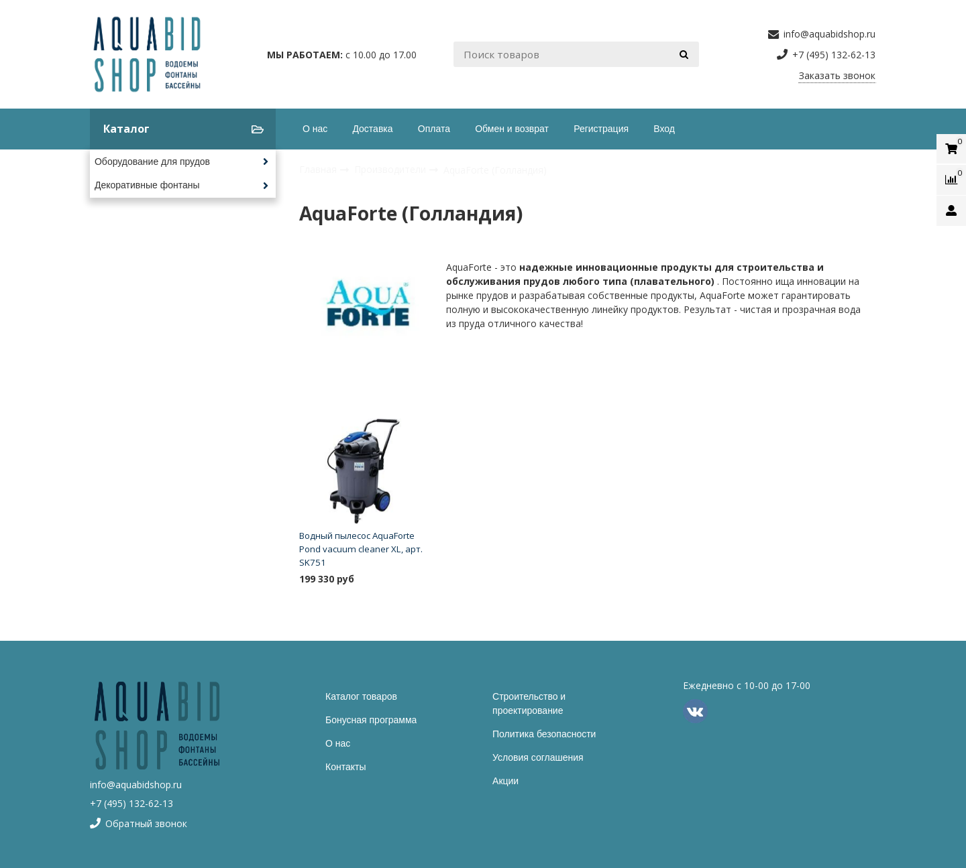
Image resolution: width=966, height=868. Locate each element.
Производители (391, 169)
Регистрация (601, 128)
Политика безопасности (544, 734)
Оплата (434, 128)
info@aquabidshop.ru (136, 784)
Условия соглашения (538, 757)
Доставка (372, 128)
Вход (664, 128)
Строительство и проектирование (529, 703)
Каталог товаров (361, 696)
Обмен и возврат (512, 128)
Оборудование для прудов (152, 161)
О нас (315, 128)
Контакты (345, 766)
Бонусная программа (371, 720)
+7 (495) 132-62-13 (131, 803)
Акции (505, 781)
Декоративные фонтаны (147, 185)
